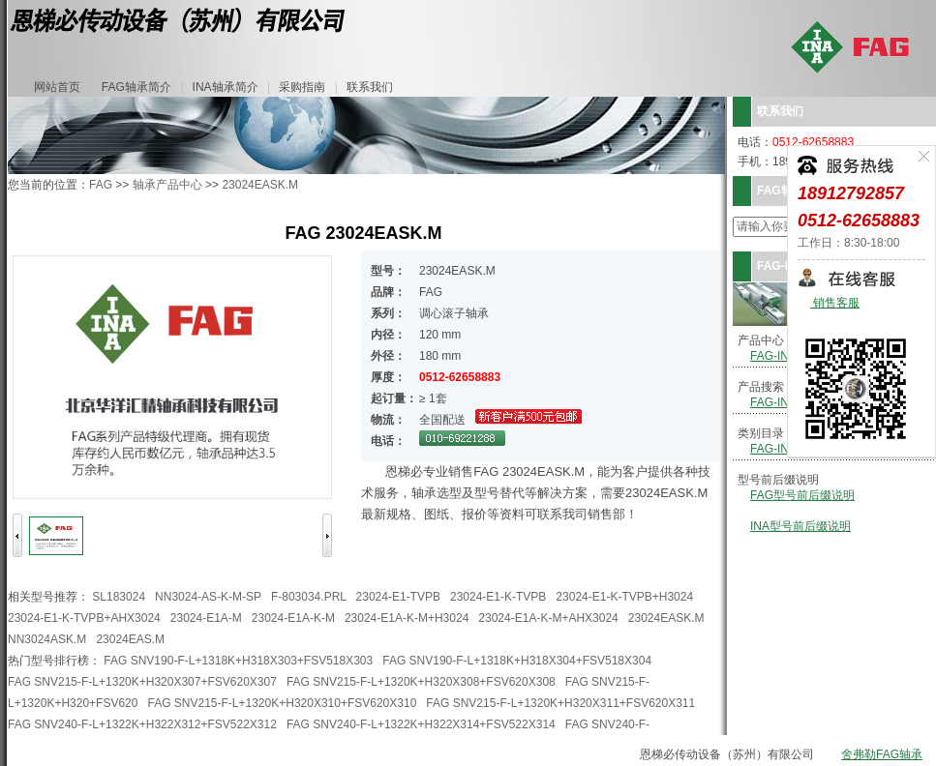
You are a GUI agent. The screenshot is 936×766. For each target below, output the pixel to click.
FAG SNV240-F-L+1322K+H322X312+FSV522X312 (142, 724)
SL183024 (118, 597)
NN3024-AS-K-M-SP (208, 597)
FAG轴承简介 (136, 87)
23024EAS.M (130, 639)
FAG (100, 185)
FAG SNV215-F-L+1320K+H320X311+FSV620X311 (560, 703)
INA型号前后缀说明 (800, 526)
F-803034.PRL (309, 597)
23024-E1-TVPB (398, 597)
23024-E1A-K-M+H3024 (406, 618)
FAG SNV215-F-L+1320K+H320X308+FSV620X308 (421, 682)
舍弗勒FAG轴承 (881, 754)
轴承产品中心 (167, 185)
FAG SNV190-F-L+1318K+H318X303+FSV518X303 (238, 660)
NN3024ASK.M (47, 639)
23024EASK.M (260, 185)
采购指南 (302, 87)
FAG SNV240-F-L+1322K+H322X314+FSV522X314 (421, 724)
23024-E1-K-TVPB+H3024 (624, 597)
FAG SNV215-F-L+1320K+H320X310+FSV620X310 (281, 703)
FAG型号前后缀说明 (802, 495)
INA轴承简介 (225, 87)
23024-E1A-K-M (293, 618)
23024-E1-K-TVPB (498, 597)
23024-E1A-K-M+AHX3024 (548, 618)
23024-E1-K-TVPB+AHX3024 (84, 618)
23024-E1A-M (206, 618)
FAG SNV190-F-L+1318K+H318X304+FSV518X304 (516, 660)
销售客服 (835, 303)
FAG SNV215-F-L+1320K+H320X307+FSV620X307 (142, 682)
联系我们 (370, 87)
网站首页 (57, 87)
